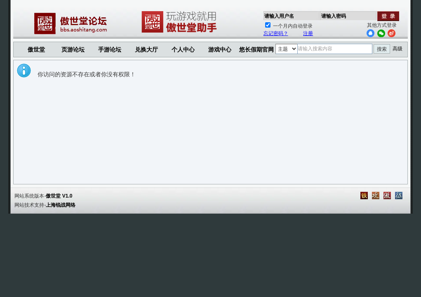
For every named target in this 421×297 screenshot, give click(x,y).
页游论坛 (73, 49)
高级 (397, 49)
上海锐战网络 (60, 205)
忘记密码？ (275, 33)
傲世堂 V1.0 (59, 196)
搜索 (382, 49)
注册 (308, 33)
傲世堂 (36, 49)
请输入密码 (333, 16)
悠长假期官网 (256, 49)
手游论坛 (109, 49)
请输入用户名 (279, 16)
